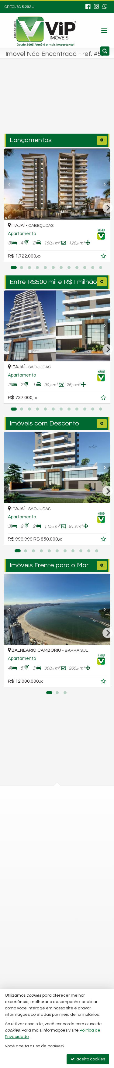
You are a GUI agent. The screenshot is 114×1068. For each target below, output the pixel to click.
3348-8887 (33, 869)
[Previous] (12, 184)
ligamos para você (37, 902)
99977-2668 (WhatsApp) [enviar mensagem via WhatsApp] (50, 891)
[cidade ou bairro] (45, 102)
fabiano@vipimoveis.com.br (46, 914)
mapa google (32, 826)
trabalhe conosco (36, 925)
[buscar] (93, 102)
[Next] (102, 184)
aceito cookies (88, 1059)
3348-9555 (33, 880)
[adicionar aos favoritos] (104, 257)
